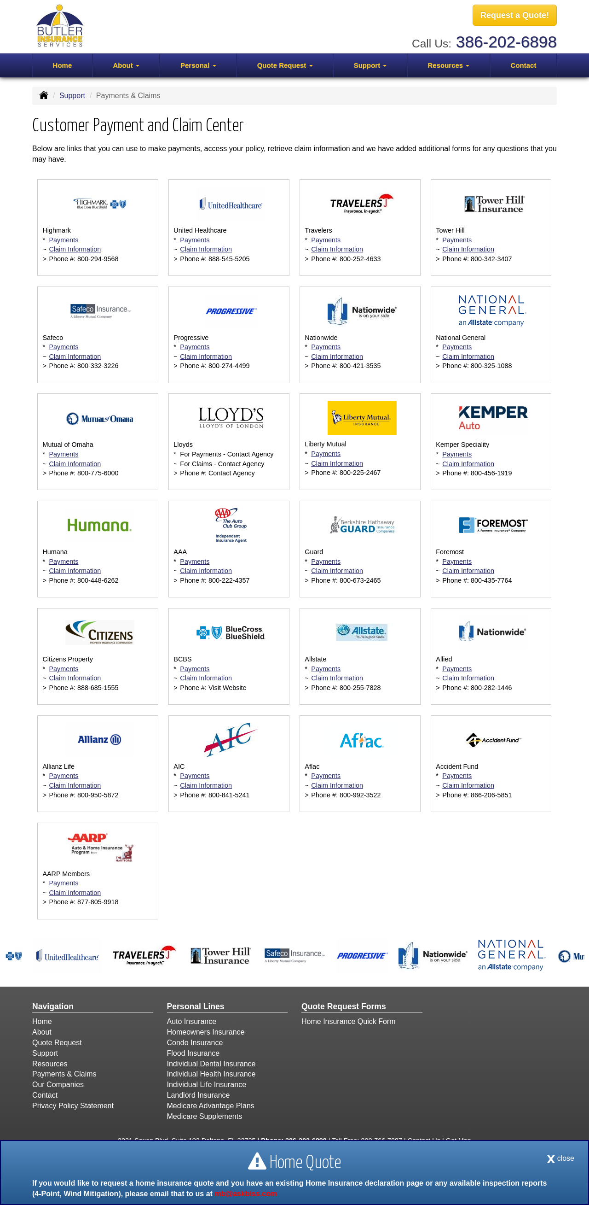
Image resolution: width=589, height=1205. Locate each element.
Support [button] (370, 65)
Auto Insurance (192, 1021)
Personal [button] (198, 65)
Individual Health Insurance (211, 1074)
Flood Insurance (193, 1053)
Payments (63, 240)
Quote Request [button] (285, 65)
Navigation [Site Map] (53, 1006)
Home (62, 65)
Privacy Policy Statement (73, 1106)
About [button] (126, 65)
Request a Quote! (514, 15)
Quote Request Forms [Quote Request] (343, 1006)
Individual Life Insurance (207, 1084)
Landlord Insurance (198, 1095)
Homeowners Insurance (206, 1032)
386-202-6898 (506, 42)
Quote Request (57, 1043)
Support (72, 95)
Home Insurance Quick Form (348, 1021)
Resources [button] (448, 65)
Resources (49, 1064)
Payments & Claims (64, 1074)
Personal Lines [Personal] (196, 1006)
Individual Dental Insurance (211, 1064)
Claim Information (75, 249)
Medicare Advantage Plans (210, 1106)
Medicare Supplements (205, 1116)
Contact (524, 65)
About (42, 1032)
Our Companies (58, 1084)
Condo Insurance (195, 1043)
